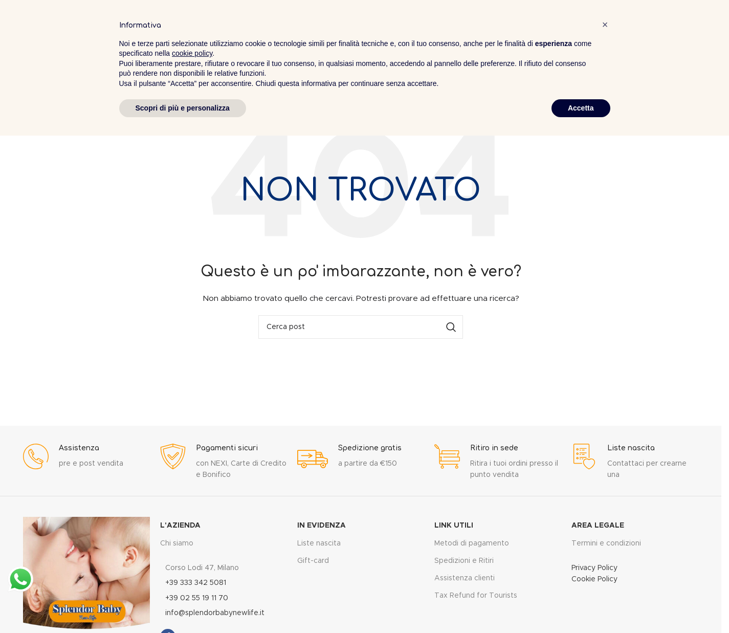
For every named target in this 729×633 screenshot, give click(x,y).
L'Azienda (180, 525)
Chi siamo (176, 543)
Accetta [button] (581, 108)
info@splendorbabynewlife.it (214, 613)
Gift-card (313, 560)
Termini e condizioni (606, 543)
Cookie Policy (594, 579)
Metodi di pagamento (471, 543)
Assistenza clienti (464, 578)
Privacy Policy (594, 568)
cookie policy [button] (192, 53)
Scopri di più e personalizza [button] (183, 108)
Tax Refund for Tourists (475, 595)
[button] (605, 24)
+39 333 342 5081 (195, 582)
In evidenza (321, 525)
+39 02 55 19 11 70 (196, 598)
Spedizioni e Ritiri (464, 560)
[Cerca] (360, 327)
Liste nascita (319, 543)
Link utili (453, 525)
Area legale (597, 525)
